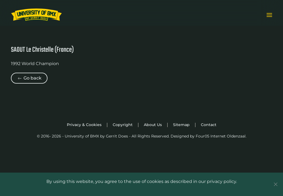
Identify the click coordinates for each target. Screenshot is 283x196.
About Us (153, 124)
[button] (269, 15)
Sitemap (181, 124)
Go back (29, 78)
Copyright (123, 124)
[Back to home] (36, 15)
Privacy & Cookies (84, 124)
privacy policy (221, 181)
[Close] (276, 184)
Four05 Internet (211, 136)
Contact (208, 124)
